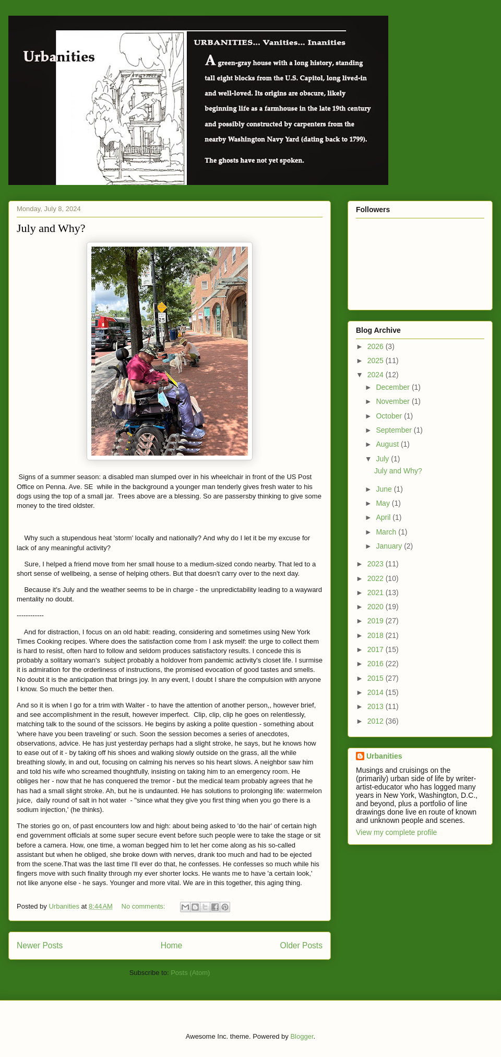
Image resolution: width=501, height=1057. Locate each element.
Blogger (301, 1036)
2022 (376, 578)
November (393, 401)
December (393, 387)
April (384, 517)
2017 (376, 649)
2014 (376, 692)
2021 (376, 592)
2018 (376, 635)
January (390, 546)
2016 (376, 663)
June (384, 489)
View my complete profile (396, 832)
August (388, 444)
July (383, 459)
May (383, 503)
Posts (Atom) (190, 973)
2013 (376, 706)
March (387, 532)
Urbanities (384, 756)
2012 (376, 721)
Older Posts (301, 945)
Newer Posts (40, 945)
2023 (376, 564)
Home (172, 945)
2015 (376, 678)
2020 (376, 606)
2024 (376, 374)
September (394, 430)
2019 (376, 621)
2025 (376, 360)
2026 (376, 346)
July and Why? (51, 228)
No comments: (144, 906)
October (390, 416)
